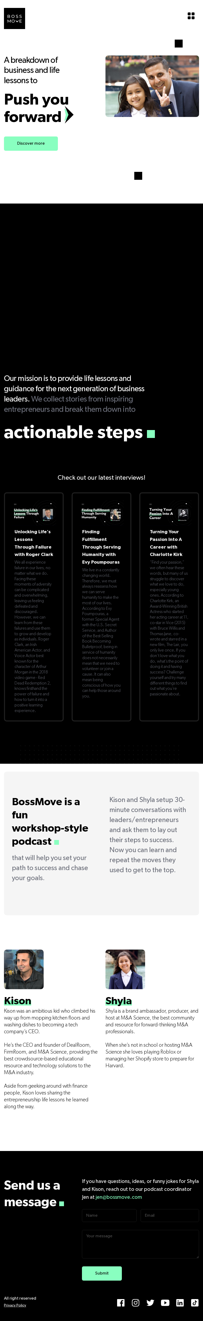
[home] (14, 18)
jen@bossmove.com (119, 1197)
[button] (191, 16)
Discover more (31, 143)
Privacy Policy (15, 1305)
